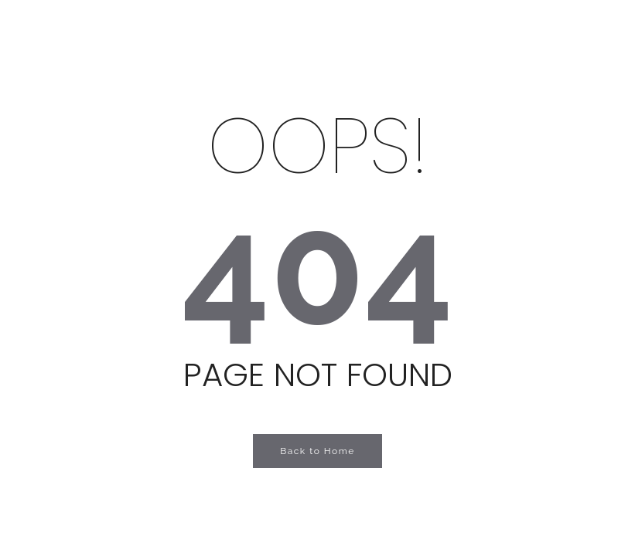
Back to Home (317, 451)
